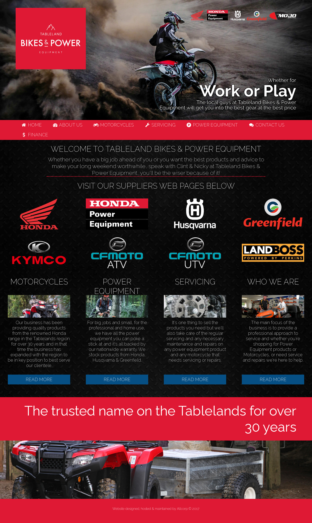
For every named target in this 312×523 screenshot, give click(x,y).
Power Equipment (212, 125)
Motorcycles (113, 125)
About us (68, 125)
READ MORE (39, 379)
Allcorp (182, 509)
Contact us (267, 125)
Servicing (160, 125)
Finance (34, 134)
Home (31, 125)
